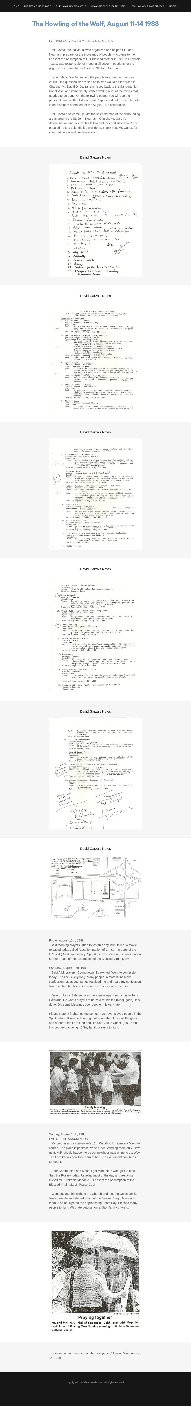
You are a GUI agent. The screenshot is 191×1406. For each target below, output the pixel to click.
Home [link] (15, 6)
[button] (174, 6)
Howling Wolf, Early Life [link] (108, 6)
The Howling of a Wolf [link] (71, 6)
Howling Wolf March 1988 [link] (147, 6)
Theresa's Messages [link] (37, 6)
